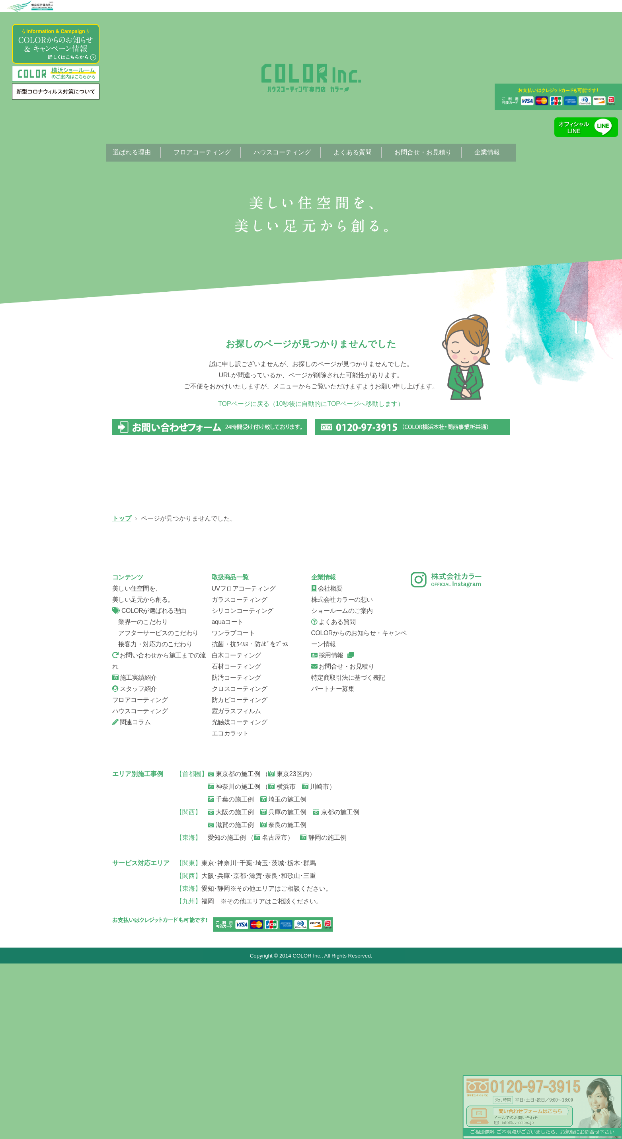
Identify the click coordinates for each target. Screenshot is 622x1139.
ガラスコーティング (259, 576)
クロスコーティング (239, 863)
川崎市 (315, 961)
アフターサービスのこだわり (155, 808)
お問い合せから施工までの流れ (259, 679)
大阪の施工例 (231, 987)
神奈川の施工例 (234, 961)
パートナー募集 (333, 863)
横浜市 (281, 961)
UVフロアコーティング (156, 576)
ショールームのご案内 (342, 785)
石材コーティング (236, 841)
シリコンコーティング (363, 576)
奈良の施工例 (283, 1000)
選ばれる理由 (132, 152)
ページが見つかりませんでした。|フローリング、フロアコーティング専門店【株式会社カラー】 (311, 78)
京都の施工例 (336, 987)
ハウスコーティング (282, 152)
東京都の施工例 (234, 949)
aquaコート (228, 797)
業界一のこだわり (140, 797)
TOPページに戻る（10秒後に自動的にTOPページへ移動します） (311, 403)
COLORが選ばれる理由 (149, 785)
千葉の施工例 (231, 974)
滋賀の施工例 (231, 1000)
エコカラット (230, 908)
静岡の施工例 (323, 1012)
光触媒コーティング (239, 897)
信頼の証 (156, 679)
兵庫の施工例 (283, 987)
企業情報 (487, 152)
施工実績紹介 (134, 852)
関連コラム (131, 897)
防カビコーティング (239, 875)
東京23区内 (288, 949)
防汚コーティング (236, 852)
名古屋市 (270, 1012)
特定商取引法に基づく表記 (348, 852)
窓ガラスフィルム (236, 886)
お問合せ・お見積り (423, 152)
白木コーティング (236, 830)
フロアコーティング (202, 152)
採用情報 (327, 830)
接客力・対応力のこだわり (152, 819)
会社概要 (466, 679)
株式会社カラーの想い (342, 774)
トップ (121, 518)
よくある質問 (352, 152)
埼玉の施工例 (283, 974)
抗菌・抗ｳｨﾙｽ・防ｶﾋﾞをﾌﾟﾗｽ (250, 819)
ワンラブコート (233, 808)
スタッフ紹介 (363, 679)
